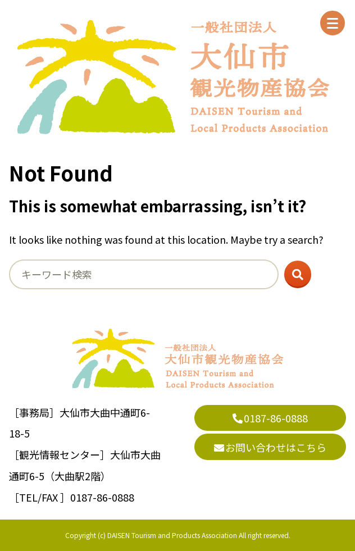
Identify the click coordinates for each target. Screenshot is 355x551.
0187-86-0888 (270, 418)
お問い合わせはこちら (270, 447)
